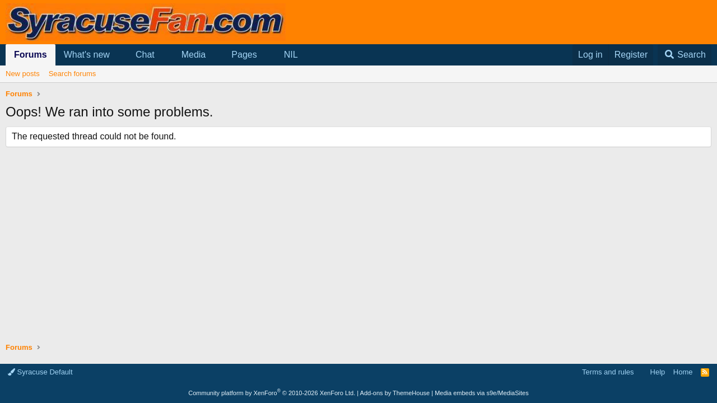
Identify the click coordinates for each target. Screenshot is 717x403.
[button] (119, 54)
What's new (87, 54)
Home (683, 372)
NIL (291, 54)
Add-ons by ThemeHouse (395, 393)
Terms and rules (608, 372)
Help (657, 372)
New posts (23, 73)
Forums (30, 54)
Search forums (72, 73)
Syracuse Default (40, 372)
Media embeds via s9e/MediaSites (482, 393)
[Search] (684, 54)
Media (193, 54)
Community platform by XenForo (271, 393)
